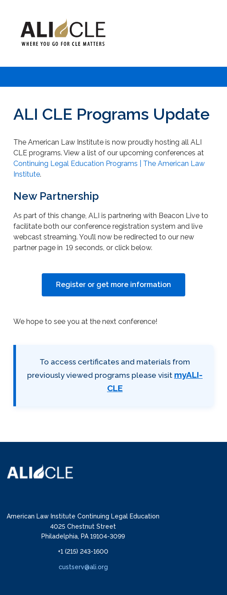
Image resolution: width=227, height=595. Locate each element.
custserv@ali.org (83, 567)
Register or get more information (113, 284)
